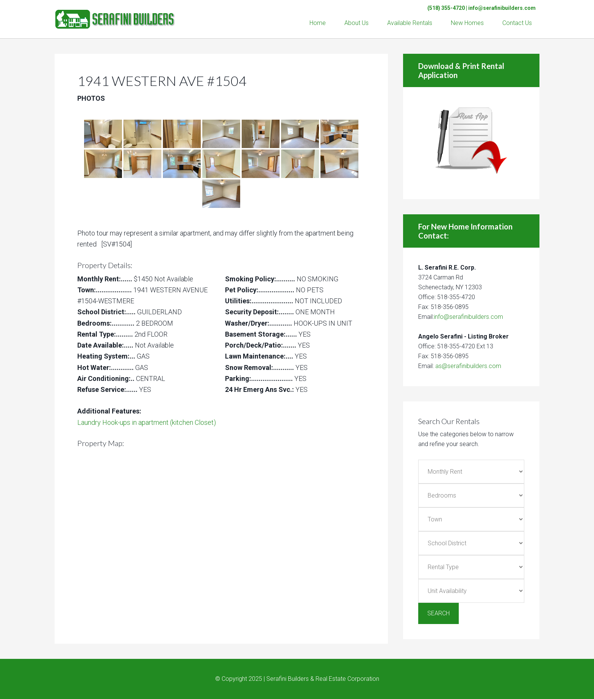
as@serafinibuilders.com (468, 366)
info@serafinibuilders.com (502, 8)
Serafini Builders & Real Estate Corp (115, 15)
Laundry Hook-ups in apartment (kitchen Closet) (146, 422)
